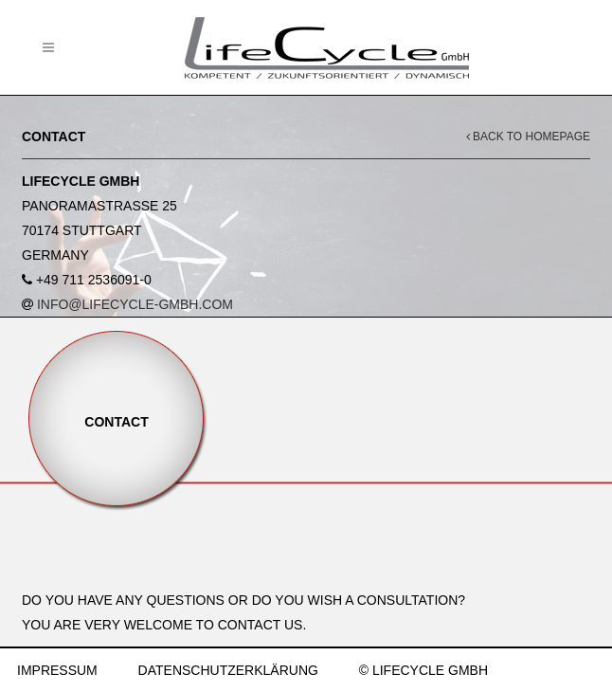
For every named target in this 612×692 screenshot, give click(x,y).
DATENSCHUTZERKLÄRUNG (228, 670)
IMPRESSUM (57, 670)
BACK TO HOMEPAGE (528, 136)
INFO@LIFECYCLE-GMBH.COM (135, 304)
